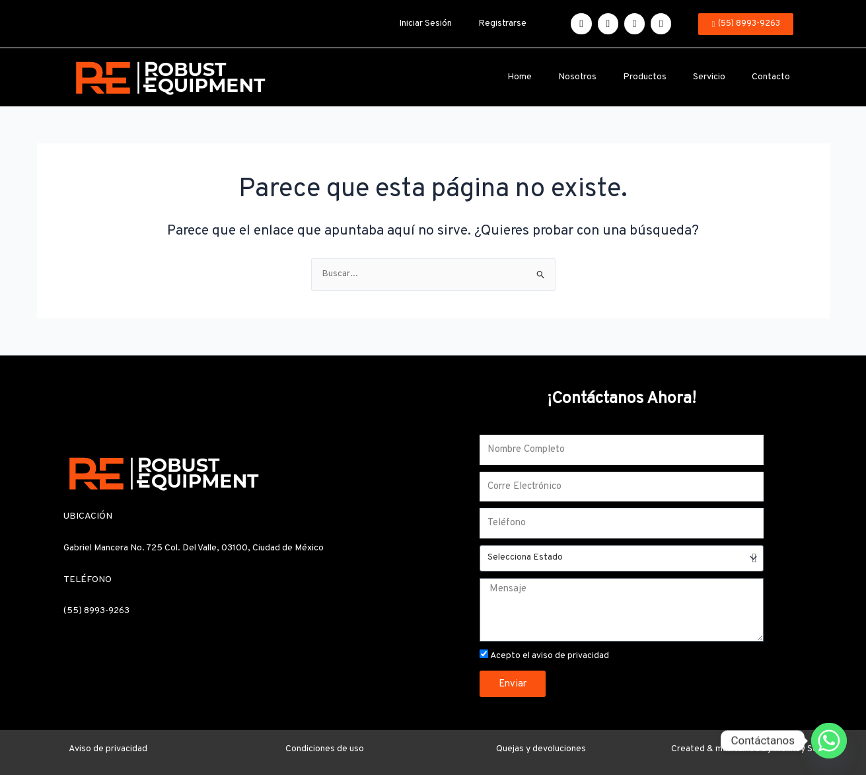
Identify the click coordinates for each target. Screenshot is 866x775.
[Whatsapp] (829, 740)
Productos (645, 77)
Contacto (771, 77)
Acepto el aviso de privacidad (549, 655)
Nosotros (577, 77)
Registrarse (502, 23)
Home (519, 77)
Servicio (709, 77)
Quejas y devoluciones (541, 749)
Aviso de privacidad (108, 749)
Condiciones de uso (324, 749)
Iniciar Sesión (425, 23)
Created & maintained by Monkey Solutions (758, 749)
